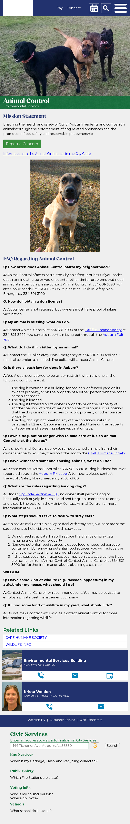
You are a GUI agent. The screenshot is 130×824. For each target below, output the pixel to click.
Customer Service (62, 720)
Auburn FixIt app (53, 474)
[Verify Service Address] (95, 745)
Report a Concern (22, 144)
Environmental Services (21, 106)
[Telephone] (40, 675)
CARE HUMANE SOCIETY (26, 638)
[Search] (106, 8)
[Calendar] (94, 8)
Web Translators (90, 720)
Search (112, 746)
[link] (18, 8)
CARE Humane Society (103, 330)
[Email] (75, 675)
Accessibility (36, 720)
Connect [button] (74, 8)
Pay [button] (60, 8)
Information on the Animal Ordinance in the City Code (47, 154)
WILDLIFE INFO (18, 645)
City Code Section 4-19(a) (39, 494)
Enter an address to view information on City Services (53, 740)
